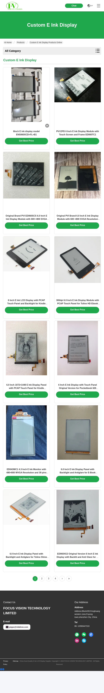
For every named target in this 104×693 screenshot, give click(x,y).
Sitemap (15, 683)
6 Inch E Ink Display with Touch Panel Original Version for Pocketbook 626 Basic (77, 402)
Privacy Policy (5, 684)
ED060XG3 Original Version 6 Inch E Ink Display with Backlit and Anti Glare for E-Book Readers (78, 578)
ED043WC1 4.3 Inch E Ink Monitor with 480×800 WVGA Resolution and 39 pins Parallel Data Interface (26, 490)
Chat (74, 5)
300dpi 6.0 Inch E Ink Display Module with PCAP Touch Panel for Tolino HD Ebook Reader (77, 314)
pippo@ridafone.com (16, 649)
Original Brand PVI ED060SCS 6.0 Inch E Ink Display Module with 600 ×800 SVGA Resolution (26, 226)
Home (8, 42)
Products (20, 42)
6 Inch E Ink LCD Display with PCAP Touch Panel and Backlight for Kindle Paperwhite (26, 314)
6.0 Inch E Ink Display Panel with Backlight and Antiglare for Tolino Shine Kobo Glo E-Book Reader (26, 578)
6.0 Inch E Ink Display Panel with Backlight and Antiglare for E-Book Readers (77, 490)
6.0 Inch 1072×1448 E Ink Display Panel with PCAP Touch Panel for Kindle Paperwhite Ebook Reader (26, 402)
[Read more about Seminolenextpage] (62, 600)
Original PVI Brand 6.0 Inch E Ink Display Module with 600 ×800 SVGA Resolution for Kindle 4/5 (77, 226)
